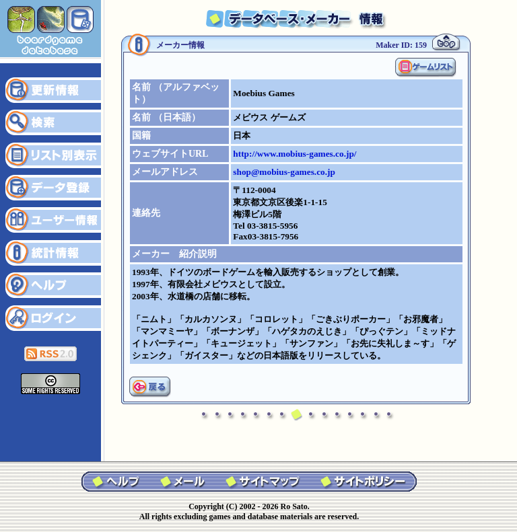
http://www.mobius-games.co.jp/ (294, 154)
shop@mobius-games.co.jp (284, 172)
